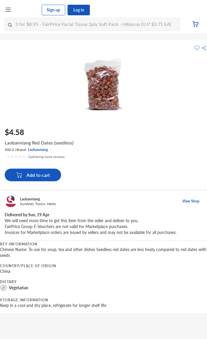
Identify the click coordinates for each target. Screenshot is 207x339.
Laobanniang (38, 149)
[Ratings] (35, 156)
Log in (78, 9)
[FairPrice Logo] (26, 10)
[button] (204, 48)
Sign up (53, 9)
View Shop (190, 201)
